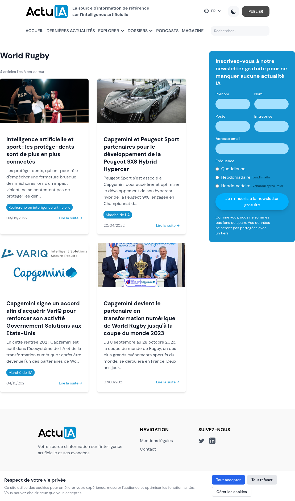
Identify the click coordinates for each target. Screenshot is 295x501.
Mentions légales (156, 440)
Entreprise (263, 116)
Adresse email (227, 138)
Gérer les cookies (232, 491)
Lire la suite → (70, 218)
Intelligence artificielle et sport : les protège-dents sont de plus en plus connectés (40, 150)
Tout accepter (228, 479)
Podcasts (167, 30)
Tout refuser (262, 479)
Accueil (34, 30)
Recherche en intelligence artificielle (39, 207)
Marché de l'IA (118, 214)
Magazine (193, 30)
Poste (220, 116)
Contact (148, 449)
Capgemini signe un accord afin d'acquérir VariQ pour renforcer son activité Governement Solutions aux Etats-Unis (43, 318)
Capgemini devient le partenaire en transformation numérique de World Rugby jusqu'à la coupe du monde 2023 (139, 318)
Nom (258, 94)
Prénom (222, 94)
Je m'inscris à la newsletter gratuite (252, 202)
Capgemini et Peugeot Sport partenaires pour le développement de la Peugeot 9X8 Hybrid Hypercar (141, 154)
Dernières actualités (71, 30)
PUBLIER (255, 11)
